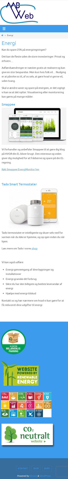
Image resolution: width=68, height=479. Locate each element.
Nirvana (33, 475)
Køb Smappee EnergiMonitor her (20, 169)
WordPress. (45, 475)
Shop (36, 468)
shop (34, 248)
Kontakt (23, 468)
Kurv (47, 468)
